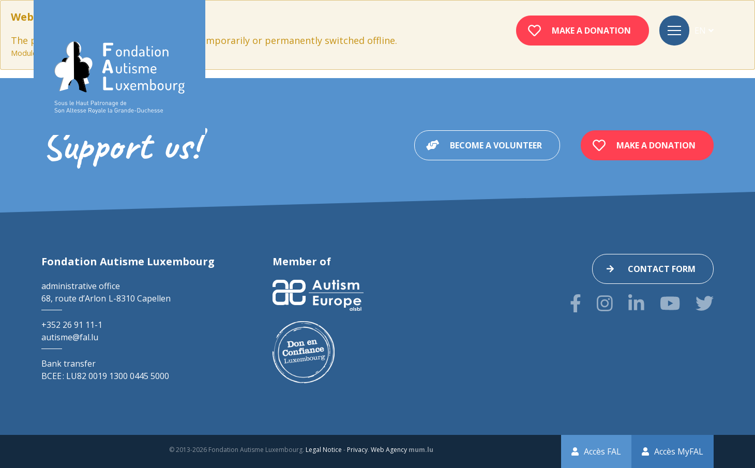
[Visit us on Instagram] (605, 303)
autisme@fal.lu (69, 337)
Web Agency (389, 449)
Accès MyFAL (678, 451)
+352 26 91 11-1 (71, 324)
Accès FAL (602, 451)
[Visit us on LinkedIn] (636, 303)
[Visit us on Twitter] (705, 303)
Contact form (662, 269)
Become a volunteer (496, 145)
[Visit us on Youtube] (670, 303)
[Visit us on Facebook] (575, 303)
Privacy (357, 449)
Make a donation (591, 30)
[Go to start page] (119, 77)
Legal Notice (324, 449)
